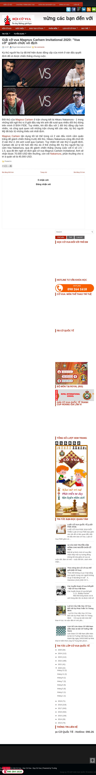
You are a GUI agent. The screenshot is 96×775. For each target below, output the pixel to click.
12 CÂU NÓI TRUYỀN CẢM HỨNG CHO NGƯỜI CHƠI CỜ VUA (79, 547)
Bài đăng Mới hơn (8, 172)
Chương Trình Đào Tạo (25, 4)
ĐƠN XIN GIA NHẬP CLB (47, 4)
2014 (60, 719)
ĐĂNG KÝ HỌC (64, 4)
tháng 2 (60, 692)
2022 (60, 661)
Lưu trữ (79, 237)
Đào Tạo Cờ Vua (38, 27)
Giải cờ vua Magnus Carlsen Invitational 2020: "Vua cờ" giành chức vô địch (41, 41)
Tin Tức (7, 33)
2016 (60, 712)
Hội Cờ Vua (6, 28)
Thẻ (70, 237)
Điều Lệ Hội (8, 4)
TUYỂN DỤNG (21, 33)
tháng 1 (60, 696)
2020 (60, 668)
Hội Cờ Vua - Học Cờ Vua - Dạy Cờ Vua (27, 768)
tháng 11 (61, 674)
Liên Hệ (76, 4)
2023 (60, 657)
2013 (60, 723)
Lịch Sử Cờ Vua (71, 27)
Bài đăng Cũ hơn (79, 172)
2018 (60, 705)
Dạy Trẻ (86, 27)
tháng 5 (60, 689)
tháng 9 (60, 678)
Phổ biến (60, 237)
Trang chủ (43, 172)
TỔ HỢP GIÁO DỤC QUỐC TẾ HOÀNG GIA (81, 772)
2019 (60, 701)
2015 (60, 716)
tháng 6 (60, 685)
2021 (60, 664)
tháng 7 (60, 681)
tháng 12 (61, 670)
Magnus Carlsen (24, 119)
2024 (60, 653)
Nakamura (55, 153)
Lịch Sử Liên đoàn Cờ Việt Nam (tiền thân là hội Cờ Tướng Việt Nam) (80, 628)
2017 (60, 708)
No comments (39, 47)
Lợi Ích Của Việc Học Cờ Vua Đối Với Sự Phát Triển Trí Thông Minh (80, 608)
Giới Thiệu (21, 27)
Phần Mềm (55, 27)
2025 (60, 650)
